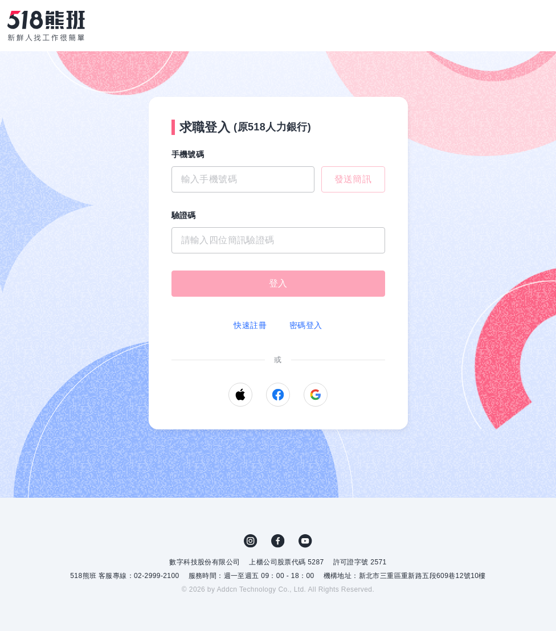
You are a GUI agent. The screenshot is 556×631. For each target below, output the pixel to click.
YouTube (305, 541)
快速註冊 (250, 325)
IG (250, 541)
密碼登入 (305, 325)
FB (278, 541)
